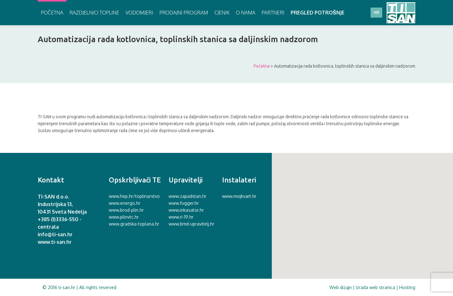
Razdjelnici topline (94, 12)
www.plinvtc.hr (124, 217)
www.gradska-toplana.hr (134, 223)
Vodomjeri (139, 12)
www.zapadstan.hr (187, 196)
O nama (245, 12)
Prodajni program (183, 12)
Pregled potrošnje (317, 12)
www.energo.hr (124, 203)
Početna (52, 12)
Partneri (273, 12)
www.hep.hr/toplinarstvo (134, 196)
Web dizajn (340, 287)
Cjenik (221, 12)
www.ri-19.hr (181, 217)
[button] (360, 214)
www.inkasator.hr (186, 210)
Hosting (407, 287)
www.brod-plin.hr (126, 210)
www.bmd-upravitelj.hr (191, 223)
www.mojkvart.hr (239, 196)
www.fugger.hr (184, 203)
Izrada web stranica (375, 287)
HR (376, 12)
